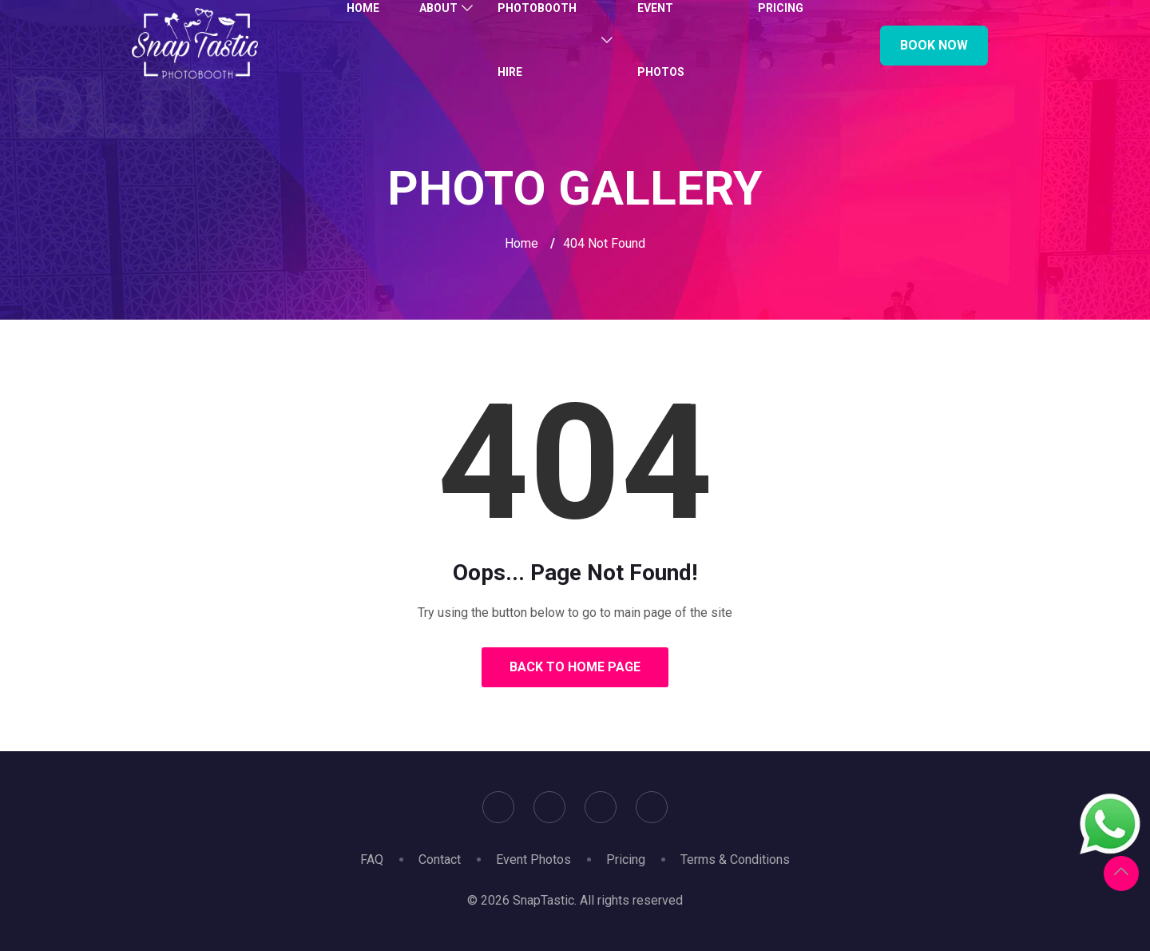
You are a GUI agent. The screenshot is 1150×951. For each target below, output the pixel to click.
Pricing (625, 859)
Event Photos (533, 859)
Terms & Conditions (735, 859)
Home (521, 243)
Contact (439, 859)
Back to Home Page (575, 666)
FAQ (371, 859)
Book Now (934, 45)
